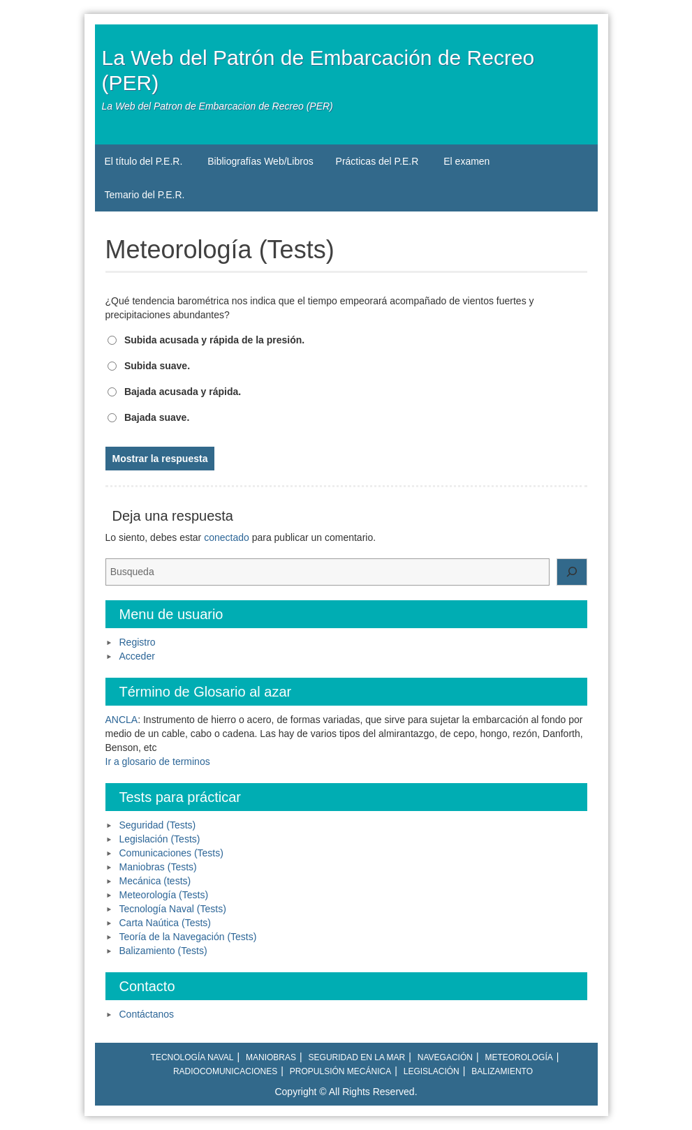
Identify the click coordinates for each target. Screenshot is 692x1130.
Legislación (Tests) (159, 839)
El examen (466, 161)
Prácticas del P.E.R (377, 161)
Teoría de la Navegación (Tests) (188, 936)
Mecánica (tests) (155, 880)
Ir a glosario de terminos (157, 761)
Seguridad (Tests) (157, 825)
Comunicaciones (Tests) (171, 852)
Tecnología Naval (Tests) (172, 908)
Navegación (445, 1057)
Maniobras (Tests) (158, 866)
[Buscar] (572, 572)
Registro (137, 642)
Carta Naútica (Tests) (165, 922)
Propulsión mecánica (340, 1071)
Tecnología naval (192, 1057)
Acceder (137, 656)
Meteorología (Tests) (164, 894)
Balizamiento (502, 1071)
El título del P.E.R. (144, 161)
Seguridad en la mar (357, 1057)
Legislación (431, 1071)
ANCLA (121, 719)
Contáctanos (147, 1014)
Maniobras (271, 1057)
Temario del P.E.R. (145, 194)
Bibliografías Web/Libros (260, 161)
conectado (226, 537)
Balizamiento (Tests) (163, 950)
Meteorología (518, 1057)
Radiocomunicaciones (225, 1071)
